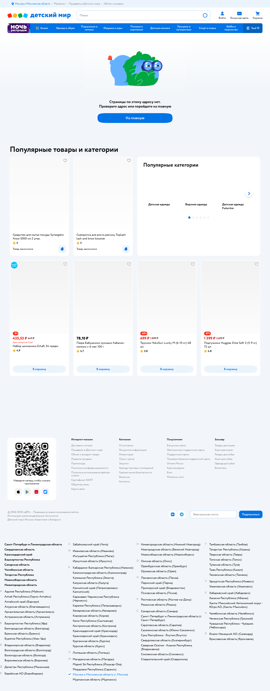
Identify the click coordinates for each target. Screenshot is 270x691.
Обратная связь (80, 484)
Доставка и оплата (81, 445)
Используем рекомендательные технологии (33, 515)
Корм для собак (223, 459)
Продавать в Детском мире (87, 450)
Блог (169, 472)
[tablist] (198, 193)
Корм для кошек (224, 450)
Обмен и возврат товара (85, 454)
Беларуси (55, 519)
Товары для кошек (225, 445)
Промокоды (78, 463)
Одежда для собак (225, 463)
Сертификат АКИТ (82, 480)
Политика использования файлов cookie (90, 474)
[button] (252, 28)
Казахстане (40, 519)
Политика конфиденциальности (89, 468)
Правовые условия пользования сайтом (56, 512)
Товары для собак (225, 454)
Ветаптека (220, 468)
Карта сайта (78, 489)
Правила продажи (81, 459)
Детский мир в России (21, 519)
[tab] (161, 193)
